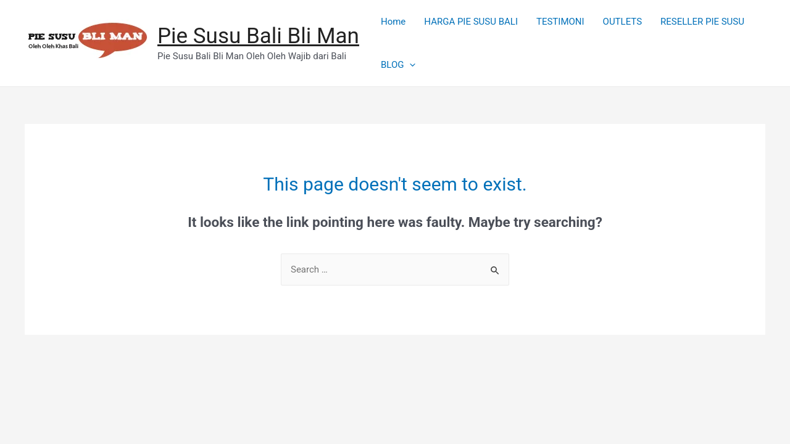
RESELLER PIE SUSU (702, 21)
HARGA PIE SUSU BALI (471, 21)
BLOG (398, 64)
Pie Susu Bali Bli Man (258, 36)
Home (393, 21)
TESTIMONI (560, 21)
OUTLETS (622, 21)
